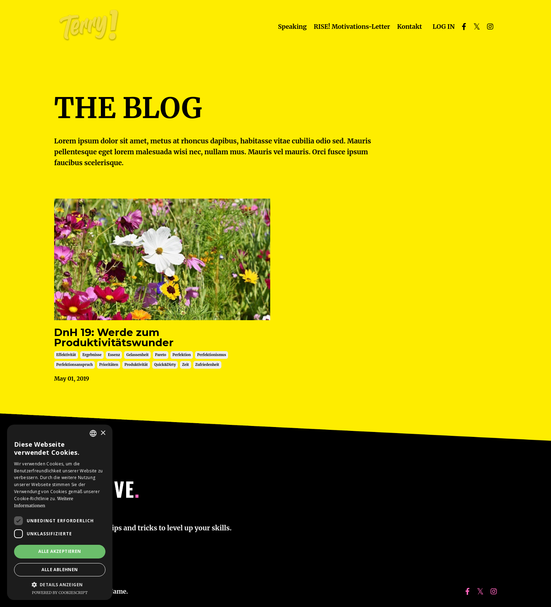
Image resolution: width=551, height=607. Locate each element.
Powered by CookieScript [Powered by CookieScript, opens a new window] (60, 592)
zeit (185, 368)
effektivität (66, 358)
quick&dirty (165, 368)
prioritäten (108, 368)
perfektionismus (211, 358)
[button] (59, 584)
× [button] (102, 433)
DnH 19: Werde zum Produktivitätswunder (118, 339)
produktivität (136, 368)
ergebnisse (92, 358)
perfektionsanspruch (74, 368)
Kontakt (409, 26)
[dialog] (59, 512)
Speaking (289, 26)
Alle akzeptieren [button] (59, 551)
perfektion (182, 358)
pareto (160, 358)
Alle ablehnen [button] (59, 570)
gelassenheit (137, 358)
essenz (114, 358)
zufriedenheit (207, 368)
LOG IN (443, 26)
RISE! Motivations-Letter (350, 26)
